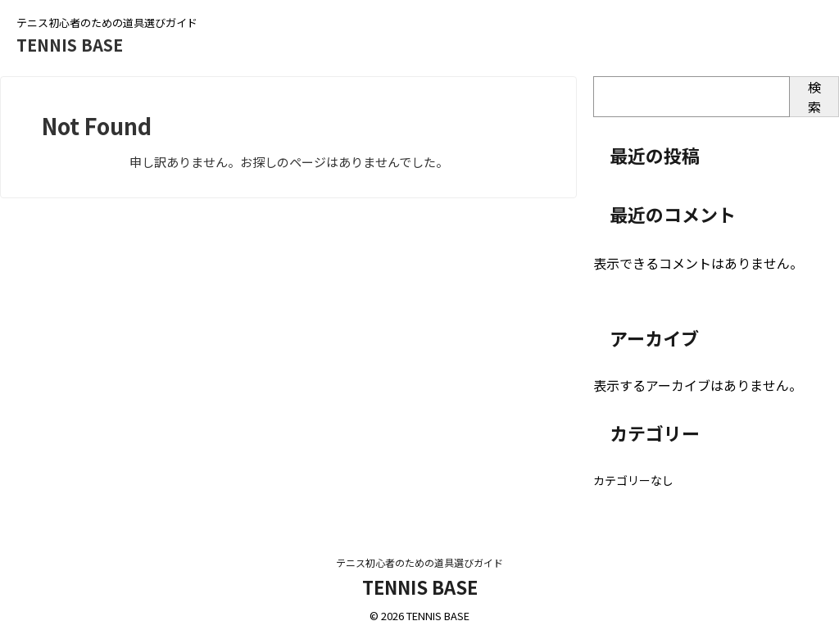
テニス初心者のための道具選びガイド (419, 562)
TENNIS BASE (69, 45)
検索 (814, 96)
